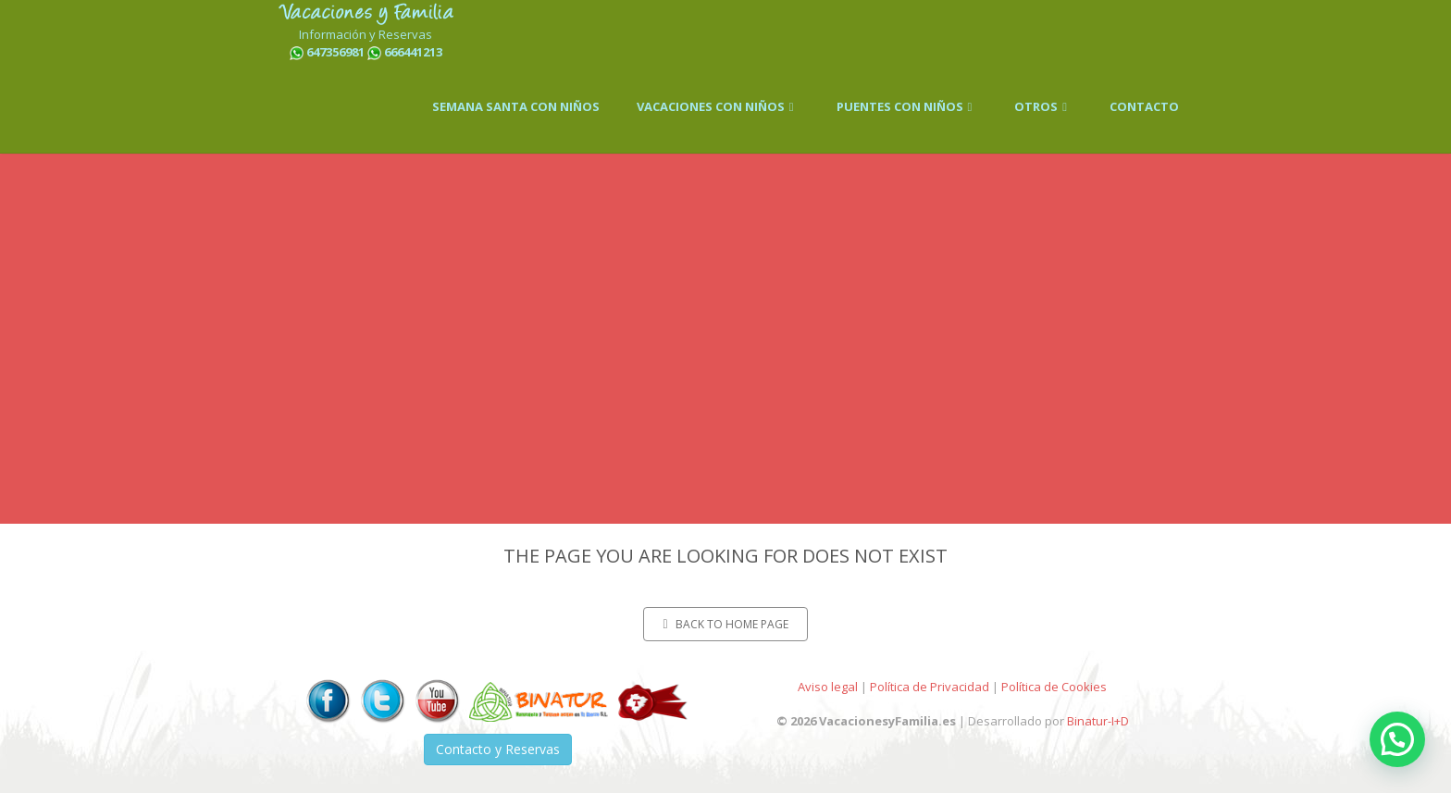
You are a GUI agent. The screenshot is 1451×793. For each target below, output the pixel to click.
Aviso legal (828, 686)
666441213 (413, 51)
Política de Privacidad (929, 686)
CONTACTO (1144, 106)
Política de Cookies (1054, 686)
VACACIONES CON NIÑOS (718, 106)
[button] (1397, 739)
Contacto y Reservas (498, 749)
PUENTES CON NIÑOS (907, 106)
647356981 (335, 51)
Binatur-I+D (1098, 720)
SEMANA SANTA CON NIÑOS (516, 106)
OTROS (1043, 106)
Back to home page (725, 624)
